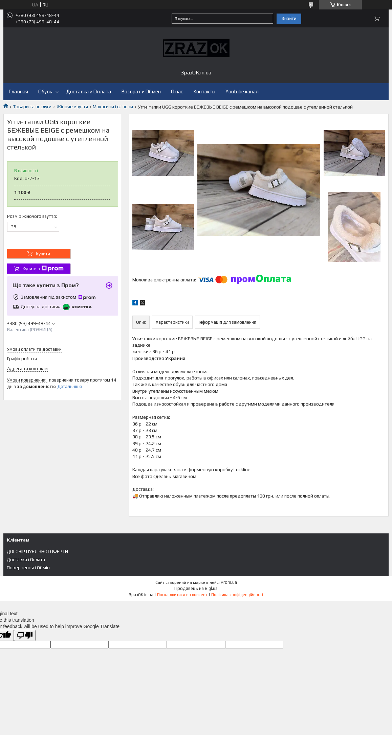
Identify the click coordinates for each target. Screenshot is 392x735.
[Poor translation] (25, 635)
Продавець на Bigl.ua (196, 588)
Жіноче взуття (72, 106)
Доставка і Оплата (26, 559)
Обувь (45, 91)
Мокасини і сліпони (113, 106)
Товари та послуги (32, 106)
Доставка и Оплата (88, 91)
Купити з (42, 269)
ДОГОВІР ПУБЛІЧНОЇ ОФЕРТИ (37, 551)
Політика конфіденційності (237, 594)
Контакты (204, 91)
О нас (177, 91)
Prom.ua (229, 582)
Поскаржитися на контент (182, 594)
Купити (43, 253)
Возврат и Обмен (141, 91)
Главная (18, 91)
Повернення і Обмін (28, 567)
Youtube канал (242, 91)
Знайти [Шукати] (289, 18)
